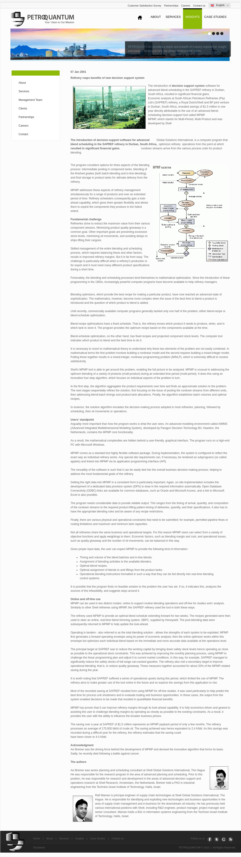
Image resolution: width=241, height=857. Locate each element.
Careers (185, 5)
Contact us (199, 5)
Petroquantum (42, 19)
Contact (23, 134)
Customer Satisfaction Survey (144, 5)
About (156, 17)
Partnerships (171, 5)
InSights (192, 17)
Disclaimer (39, 847)
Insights (79, 838)
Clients (23, 108)
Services (173, 17)
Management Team (30, 100)
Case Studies (215, 17)
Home (36, 838)
